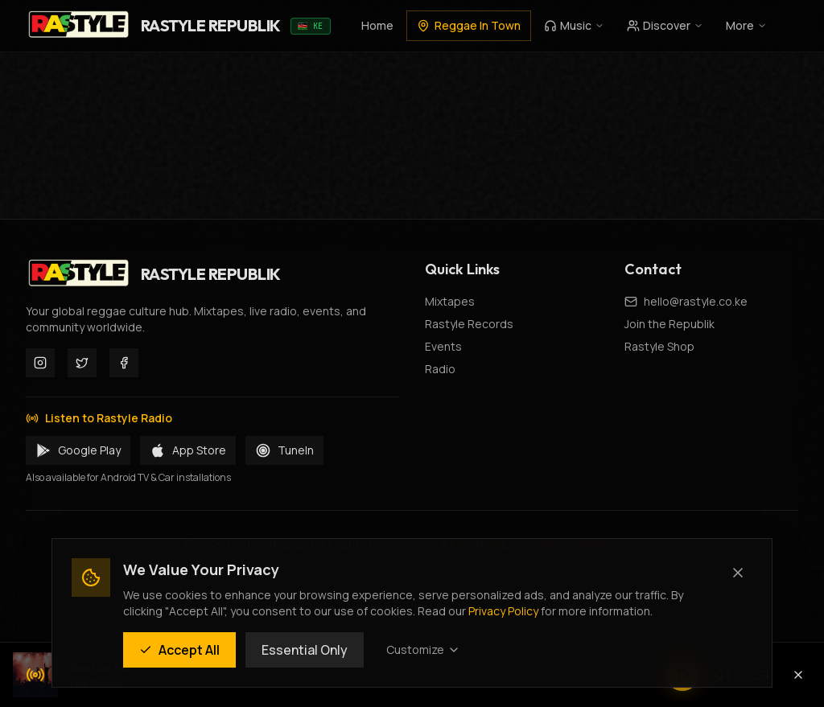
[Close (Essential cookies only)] (737, 572)
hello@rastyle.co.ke (696, 301)
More (746, 25)
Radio (440, 368)
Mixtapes (450, 301)
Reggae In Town (469, 25)
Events (443, 346)
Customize (423, 649)
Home (377, 25)
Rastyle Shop (659, 346)
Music (574, 25)
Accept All (179, 650)
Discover (665, 25)
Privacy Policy (503, 611)
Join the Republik (669, 323)
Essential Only (305, 650)
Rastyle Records (469, 323)
